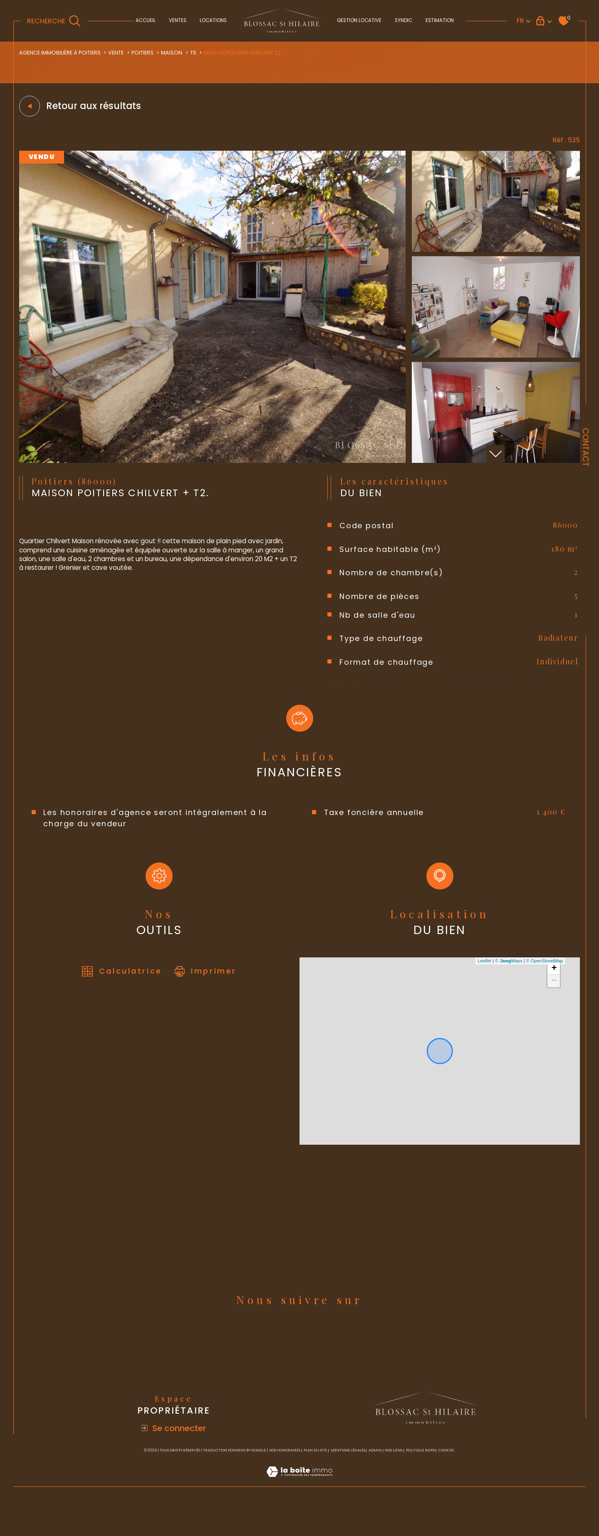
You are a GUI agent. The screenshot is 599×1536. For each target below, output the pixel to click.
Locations (213, 20)
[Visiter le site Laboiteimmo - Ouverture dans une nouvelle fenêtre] (299, 1510)
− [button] (552, 996)
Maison (181, 53)
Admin (375, 1478)
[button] (494, 456)
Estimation (440, 20)
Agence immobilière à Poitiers (63, 53)
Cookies (446, 1479)
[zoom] (212, 464)
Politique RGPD (420, 1478)
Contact (585, 447)
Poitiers (151, 53)
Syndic (403, 20)
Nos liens (393, 1478)
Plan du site (315, 1478)
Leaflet (483, 976)
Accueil (146, 20)
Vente (123, 53)
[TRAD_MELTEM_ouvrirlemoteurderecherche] (54, 21)
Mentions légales (348, 1478)
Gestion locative (359, 20)
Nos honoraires (284, 1478)
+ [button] (552, 984)
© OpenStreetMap (543, 976)
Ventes (177, 20)
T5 (203, 53)
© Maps (507, 976)
